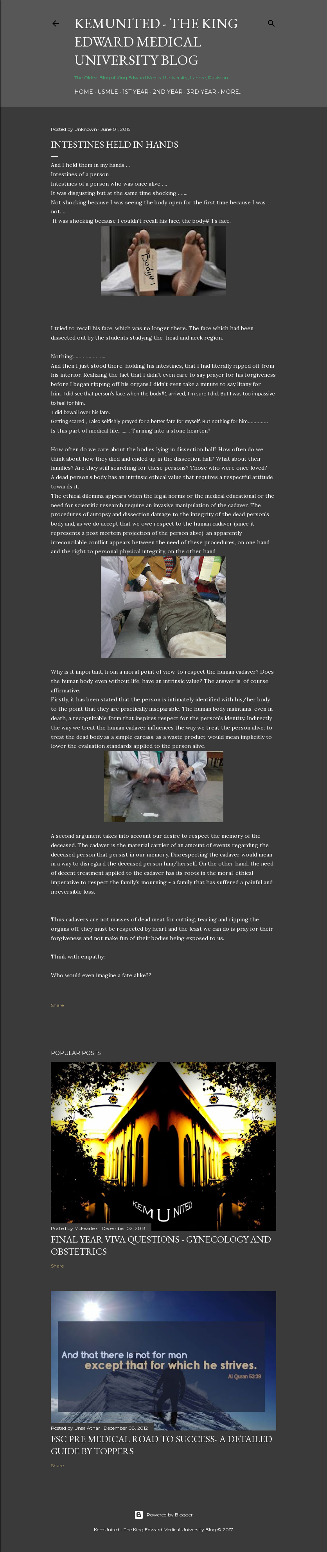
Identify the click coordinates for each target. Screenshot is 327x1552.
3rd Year (201, 91)
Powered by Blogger (163, 1515)
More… (232, 91)
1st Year (135, 91)
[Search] (271, 21)
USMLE (107, 91)
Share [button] (57, 1005)
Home (83, 91)
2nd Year (168, 91)
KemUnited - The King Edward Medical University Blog (156, 41)
